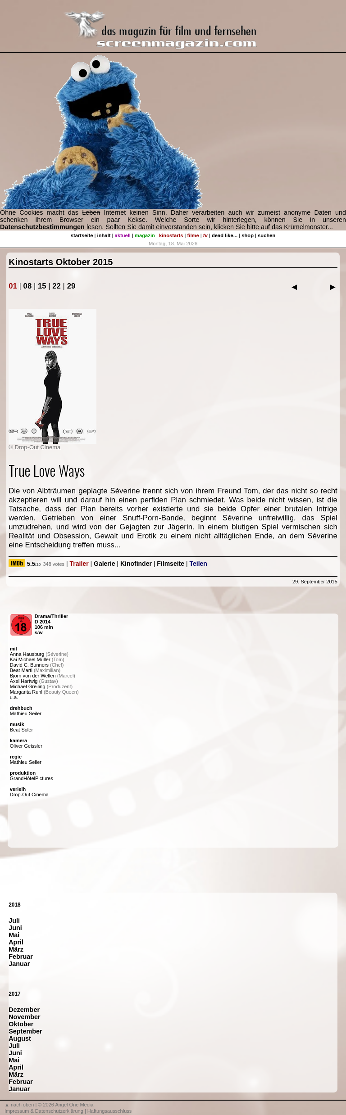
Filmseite (170, 563)
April (16, 942)
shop (247, 235)
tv (205, 235)
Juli (14, 920)
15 (42, 286)
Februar (21, 956)
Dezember (24, 1009)
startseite (82, 235)
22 (56, 286)
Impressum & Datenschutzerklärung (44, 1111)
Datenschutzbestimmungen (42, 226)
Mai (14, 935)
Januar (19, 963)
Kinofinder (136, 563)
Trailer (79, 563)
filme (193, 235)
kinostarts (171, 235)
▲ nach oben (19, 1104)
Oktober (21, 1024)
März (16, 949)
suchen (266, 235)
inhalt (104, 235)
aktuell (123, 235)
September (25, 1031)
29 (71, 286)
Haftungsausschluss (109, 1111)
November (24, 1016)
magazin (145, 235)
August (20, 1038)
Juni (15, 927)
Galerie (104, 563)
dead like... (224, 235)
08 (27, 286)
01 (13, 286)
